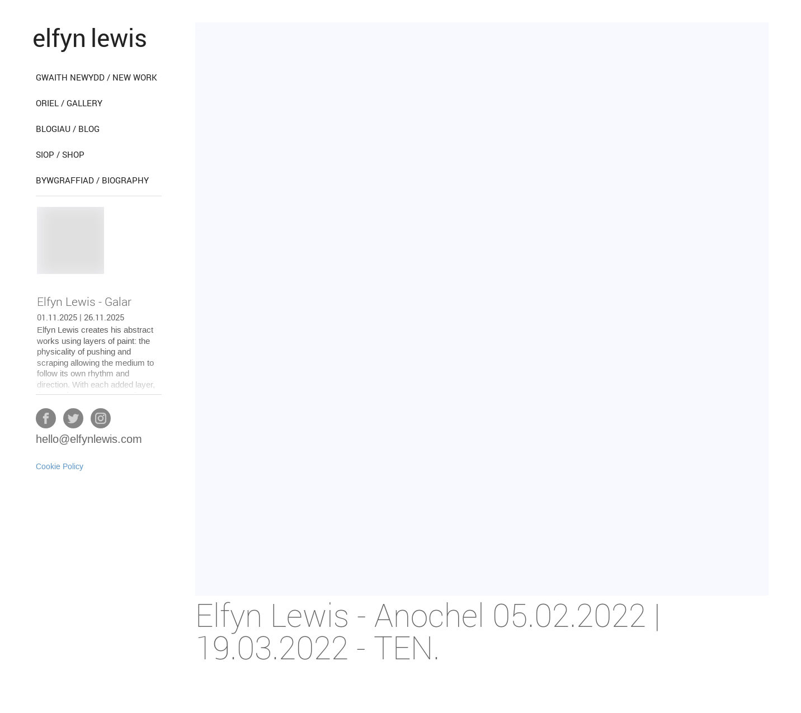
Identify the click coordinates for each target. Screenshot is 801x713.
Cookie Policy (59, 467)
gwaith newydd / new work (96, 77)
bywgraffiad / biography (92, 180)
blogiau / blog (68, 128)
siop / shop (60, 154)
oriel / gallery (69, 102)
